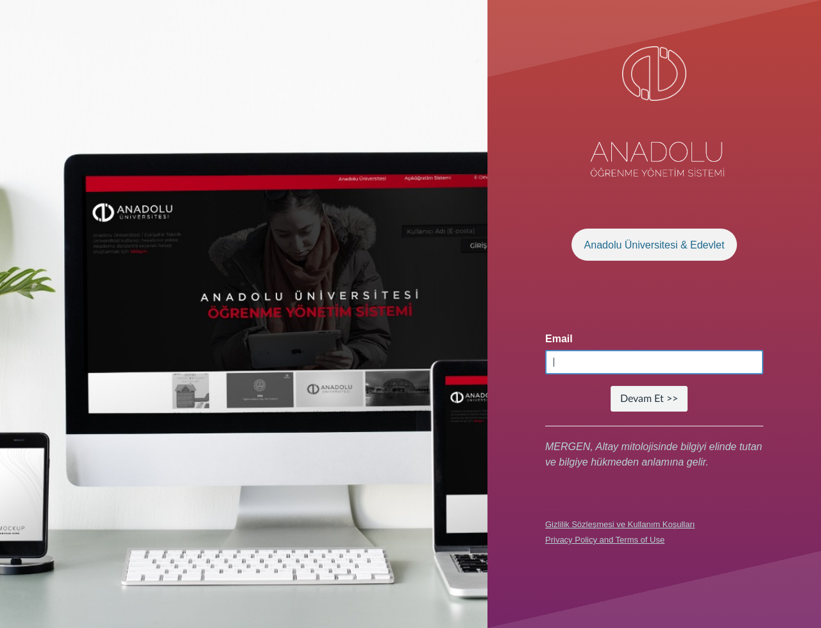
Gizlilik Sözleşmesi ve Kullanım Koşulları (620, 524)
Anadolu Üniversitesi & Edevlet (654, 245)
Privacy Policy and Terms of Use (604, 540)
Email (559, 338)
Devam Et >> (649, 399)
